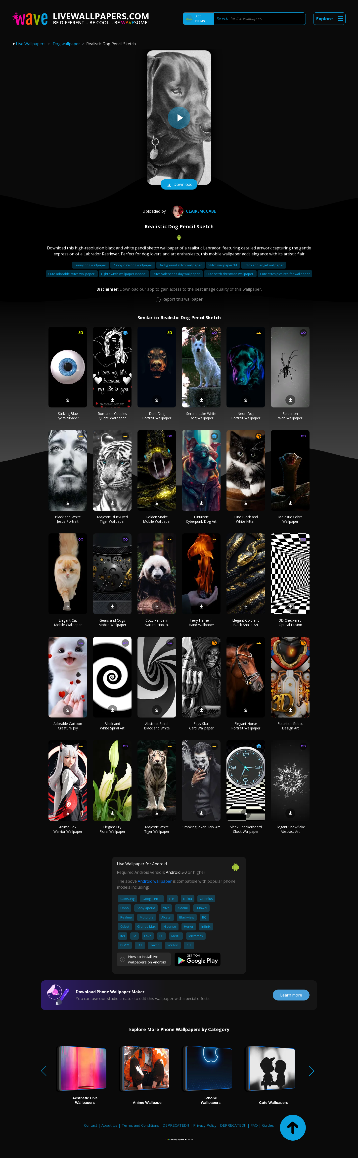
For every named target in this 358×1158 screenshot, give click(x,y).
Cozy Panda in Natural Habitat (156, 622)
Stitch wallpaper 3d (223, 265)
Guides (268, 1125)
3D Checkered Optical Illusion (290, 622)
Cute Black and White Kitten (246, 519)
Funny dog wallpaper (91, 265)
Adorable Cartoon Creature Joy (67, 725)
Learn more (291, 995)
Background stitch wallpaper (180, 265)
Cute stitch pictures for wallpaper (285, 274)
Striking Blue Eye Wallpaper (67, 415)
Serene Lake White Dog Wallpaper (201, 415)
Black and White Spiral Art (112, 725)
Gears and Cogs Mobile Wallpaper (112, 622)
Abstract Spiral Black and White (157, 725)
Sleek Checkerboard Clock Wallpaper (246, 829)
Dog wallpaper (66, 43)
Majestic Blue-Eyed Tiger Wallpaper (112, 519)
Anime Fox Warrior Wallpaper (67, 829)
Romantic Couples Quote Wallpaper (112, 415)
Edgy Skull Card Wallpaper (201, 725)
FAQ (254, 1125)
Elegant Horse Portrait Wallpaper (245, 725)
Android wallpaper (155, 881)
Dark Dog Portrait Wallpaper (156, 415)
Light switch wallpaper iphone (123, 274)
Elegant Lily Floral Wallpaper (112, 829)
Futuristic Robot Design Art (290, 725)
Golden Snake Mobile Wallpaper (157, 519)
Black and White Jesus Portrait (68, 519)
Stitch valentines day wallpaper (176, 274)
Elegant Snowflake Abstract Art (290, 829)
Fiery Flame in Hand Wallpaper (201, 622)
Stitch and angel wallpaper (264, 265)
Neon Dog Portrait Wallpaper (245, 415)
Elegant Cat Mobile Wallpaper (68, 622)
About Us (109, 1125)
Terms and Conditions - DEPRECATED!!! (155, 1125)
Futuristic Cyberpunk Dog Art (201, 519)
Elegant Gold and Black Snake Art (246, 622)
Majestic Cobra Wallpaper (290, 519)
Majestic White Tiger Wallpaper (156, 829)
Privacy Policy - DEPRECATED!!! (219, 1125)
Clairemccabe (193, 211)
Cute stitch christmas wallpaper (230, 274)
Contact (90, 1125)
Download (179, 185)
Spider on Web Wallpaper (290, 415)
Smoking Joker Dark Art (201, 827)
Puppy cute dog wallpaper (133, 265)
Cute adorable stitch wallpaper (71, 274)
